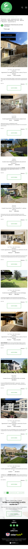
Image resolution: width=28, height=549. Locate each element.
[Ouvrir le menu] (26, 7)
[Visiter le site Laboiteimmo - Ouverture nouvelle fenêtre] (14, 543)
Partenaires (8, 540)
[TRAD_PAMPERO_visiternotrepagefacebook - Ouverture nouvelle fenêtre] (11, 525)
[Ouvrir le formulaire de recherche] (22, 8)
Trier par (7, 29)
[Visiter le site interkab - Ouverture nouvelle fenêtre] (16, 535)
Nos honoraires (5, 539)
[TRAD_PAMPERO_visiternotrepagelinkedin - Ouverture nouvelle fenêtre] (17, 525)
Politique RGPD (15, 540)
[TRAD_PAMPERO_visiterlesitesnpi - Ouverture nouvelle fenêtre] (8, 534)
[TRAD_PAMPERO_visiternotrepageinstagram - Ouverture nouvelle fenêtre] (14, 525)
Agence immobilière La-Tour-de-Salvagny (7, 16)
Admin (24, 539)
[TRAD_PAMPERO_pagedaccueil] (6, 12)
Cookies (20, 540)
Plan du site (12, 539)
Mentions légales (18, 539)
